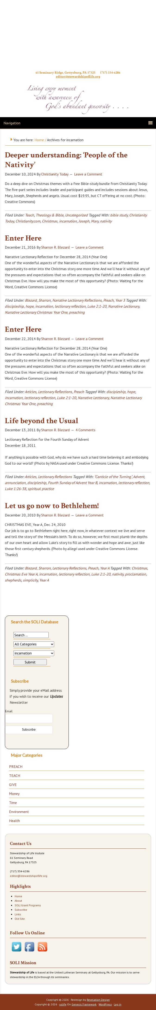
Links (18, 914)
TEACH (14, 775)
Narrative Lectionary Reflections (77, 300)
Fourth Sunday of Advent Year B (72, 482)
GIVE (13, 784)
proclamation (135, 574)
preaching (77, 312)
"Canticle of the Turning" (113, 476)
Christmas (49, 221)
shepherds (13, 580)
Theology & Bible (49, 215)
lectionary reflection (70, 306)
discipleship (14, 306)
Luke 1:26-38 (15, 488)
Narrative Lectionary (123, 306)
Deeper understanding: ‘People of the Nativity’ (66, 160)
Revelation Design (98, 999)
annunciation (15, 482)
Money (14, 793)
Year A (104, 568)
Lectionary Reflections (55, 391)
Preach (108, 300)
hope (29, 306)
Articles (30, 391)
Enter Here (23, 238)
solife (62, 1004)
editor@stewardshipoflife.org (78, 76)
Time (13, 802)
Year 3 (120, 300)
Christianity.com (28, 221)
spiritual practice (41, 488)
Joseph (83, 221)
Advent (138, 476)
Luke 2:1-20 (96, 306)
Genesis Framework (84, 1004)
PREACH (15, 766)
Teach (29, 215)
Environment (19, 811)
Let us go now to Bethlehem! (52, 506)
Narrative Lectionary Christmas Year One (36, 312)
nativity (106, 221)
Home (18, 896)
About (18, 900)
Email (8, 711)
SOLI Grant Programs (28, 905)
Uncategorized (76, 215)
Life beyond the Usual (41, 421)
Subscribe (21, 909)
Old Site (20, 918)
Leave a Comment (88, 174)
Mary (94, 221)
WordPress (105, 1004)
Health (14, 820)
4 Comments (85, 430)
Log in (117, 1004)
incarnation (68, 221)
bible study (119, 215)
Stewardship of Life (78, 36)
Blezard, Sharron (38, 300)
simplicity (30, 580)
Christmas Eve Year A (21, 574)
